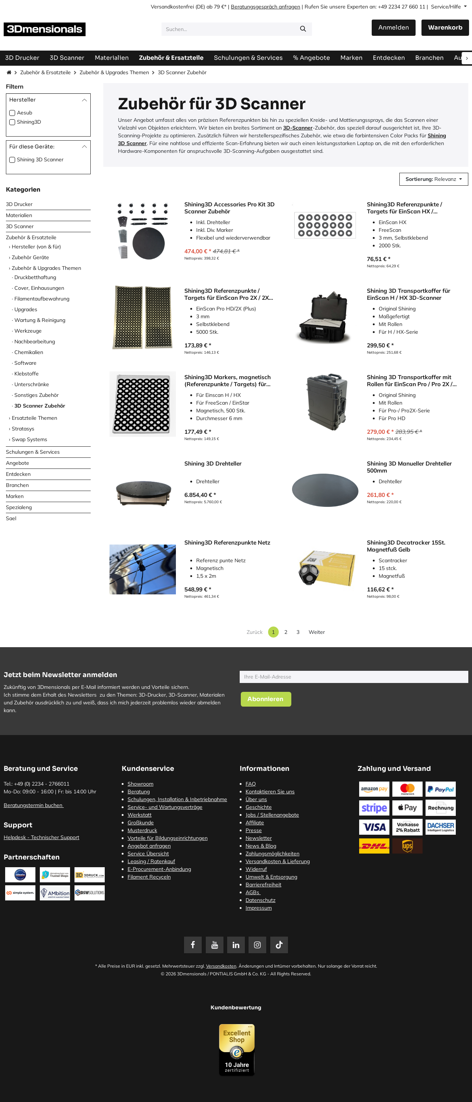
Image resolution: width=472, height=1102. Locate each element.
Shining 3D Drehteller (213, 463)
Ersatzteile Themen (34, 418)
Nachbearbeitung (34, 341)
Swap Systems (29, 439)
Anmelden (393, 27)
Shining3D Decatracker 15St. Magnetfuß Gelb (406, 546)
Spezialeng (19, 507)
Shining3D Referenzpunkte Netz (227, 542)
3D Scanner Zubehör (39, 405)
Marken (15, 496)
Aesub (24, 112)
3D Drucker (19, 204)
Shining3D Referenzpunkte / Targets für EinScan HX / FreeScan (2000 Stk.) (404, 207)
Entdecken (18, 474)
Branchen (17, 485)
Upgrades (25, 309)
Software (25, 363)
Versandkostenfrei (172, 6)
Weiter (317, 632)
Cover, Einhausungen (39, 288)
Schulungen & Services (33, 452)
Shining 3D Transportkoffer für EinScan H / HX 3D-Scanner (408, 294)
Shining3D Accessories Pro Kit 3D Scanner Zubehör (229, 207)
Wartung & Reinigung (39, 320)
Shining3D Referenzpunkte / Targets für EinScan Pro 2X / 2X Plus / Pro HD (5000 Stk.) (226, 294)
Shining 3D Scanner (40, 159)
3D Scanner (20, 226)
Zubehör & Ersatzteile (45, 72)
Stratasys (23, 428)
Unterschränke (31, 384)
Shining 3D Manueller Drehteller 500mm (409, 467)
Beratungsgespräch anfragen (265, 6)
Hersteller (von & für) (36, 246)
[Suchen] (303, 29)
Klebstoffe (26, 373)
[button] (433, 179)
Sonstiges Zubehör (36, 395)
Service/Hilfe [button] (446, 6)
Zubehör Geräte (30, 257)
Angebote (17, 463)
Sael (11, 518)
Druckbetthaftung (35, 277)
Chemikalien (28, 352)
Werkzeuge (28, 330)
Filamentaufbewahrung (41, 298)
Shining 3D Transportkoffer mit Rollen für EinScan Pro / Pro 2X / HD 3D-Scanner (409, 380)
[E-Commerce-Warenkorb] (445, 28)
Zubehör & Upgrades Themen (114, 72)
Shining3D (29, 122)
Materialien (19, 215)
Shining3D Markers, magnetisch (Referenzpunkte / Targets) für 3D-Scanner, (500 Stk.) (227, 380)
